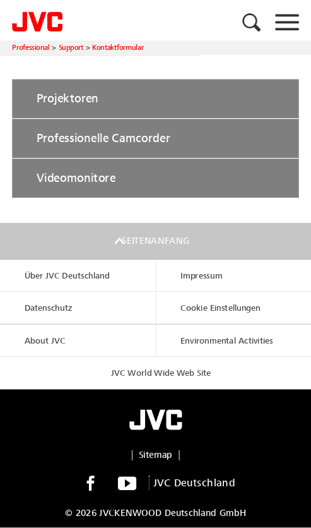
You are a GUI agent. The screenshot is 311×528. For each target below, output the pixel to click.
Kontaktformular (118, 48)
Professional (30, 48)
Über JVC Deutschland (67, 275)
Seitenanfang (155, 241)
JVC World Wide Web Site (161, 373)
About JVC (45, 340)
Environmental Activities (226, 340)
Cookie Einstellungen (220, 308)
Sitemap (156, 455)
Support (71, 48)
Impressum (201, 275)
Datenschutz (49, 308)
